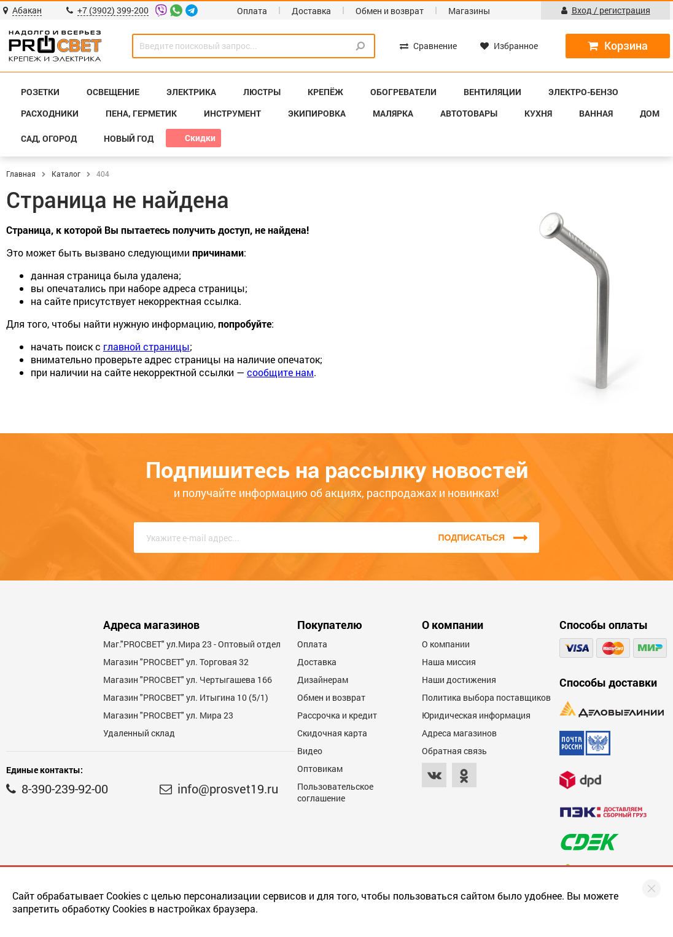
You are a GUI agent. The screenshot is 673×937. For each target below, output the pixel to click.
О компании (446, 644)
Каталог (66, 174)
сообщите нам (280, 372)
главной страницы (146, 346)
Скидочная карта (332, 733)
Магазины (469, 11)
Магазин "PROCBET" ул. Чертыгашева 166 (187, 679)
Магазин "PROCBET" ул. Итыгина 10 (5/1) (185, 697)
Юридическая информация (476, 715)
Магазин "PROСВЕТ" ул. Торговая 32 (176, 662)
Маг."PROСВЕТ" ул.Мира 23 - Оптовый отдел (192, 644)
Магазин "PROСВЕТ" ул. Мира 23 (168, 715)
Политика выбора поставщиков (486, 697)
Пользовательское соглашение (335, 792)
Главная (21, 174)
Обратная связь (454, 751)
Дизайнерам (322, 679)
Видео (309, 751)
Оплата (252, 11)
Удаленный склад (139, 733)
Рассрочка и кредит (337, 715)
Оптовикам (320, 768)
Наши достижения (459, 679)
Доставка (311, 11)
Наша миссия (449, 662)
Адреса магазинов (459, 733)
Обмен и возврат (390, 11)
